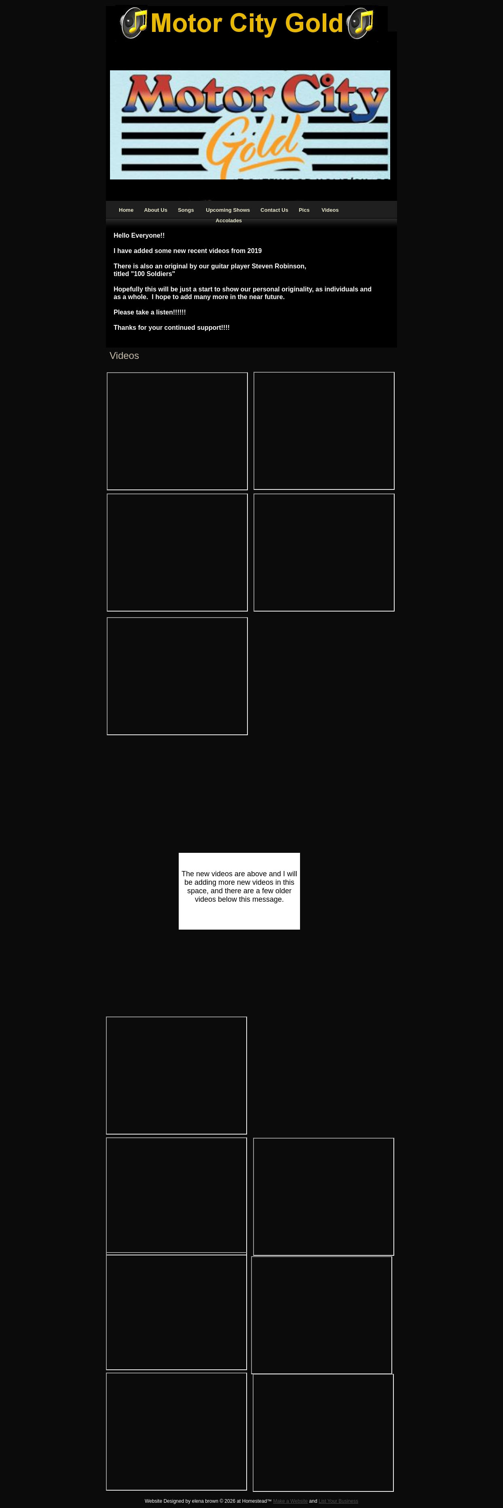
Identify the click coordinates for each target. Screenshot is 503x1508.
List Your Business (338, 1501)
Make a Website (290, 1501)
